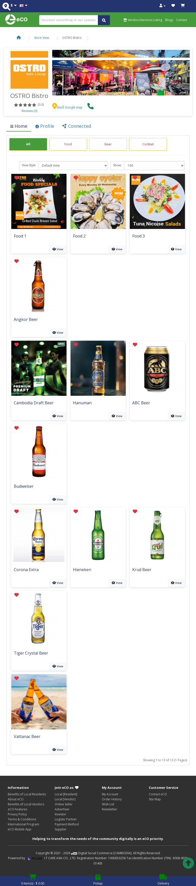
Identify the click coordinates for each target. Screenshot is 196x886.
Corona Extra (26, 570)
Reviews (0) (29, 111)
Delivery (163, 880)
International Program (23, 824)
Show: (117, 165)
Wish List (108, 804)
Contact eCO (158, 794)
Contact (181, 20)
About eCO (16, 799)
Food (68, 144)
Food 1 (20, 236)
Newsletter (109, 809)
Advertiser (62, 809)
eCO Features (17, 809)
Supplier (61, 829)
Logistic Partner (66, 819)
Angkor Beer (26, 319)
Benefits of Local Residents (27, 794)
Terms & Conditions (22, 819)
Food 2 (79, 236)
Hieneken (82, 570)
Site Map (155, 799)
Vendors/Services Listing (142, 20)
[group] (28, 144)
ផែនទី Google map (67, 107)
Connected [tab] (76, 126)
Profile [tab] (44, 126)
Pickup (98, 880)
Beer (108, 144)
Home (18, 126)
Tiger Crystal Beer (31, 653)
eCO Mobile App (19, 829)
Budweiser (24, 486)
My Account (110, 794)
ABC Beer (141, 403)
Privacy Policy (17, 814)
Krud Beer (141, 570)
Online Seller (64, 804)
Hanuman (82, 403)
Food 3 (138, 236)
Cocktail (148, 144)
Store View (41, 38)
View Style (29, 165)
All (28, 144)
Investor (60, 814)
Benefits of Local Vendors (26, 804)
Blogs (169, 20)
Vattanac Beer (27, 736)
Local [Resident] (66, 794)
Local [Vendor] (65, 799)
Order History (112, 799)
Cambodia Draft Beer (34, 403)
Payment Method (67, 824)
